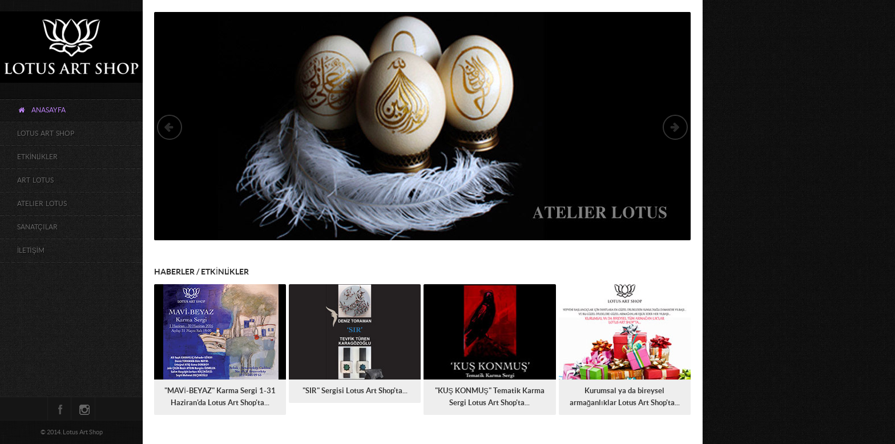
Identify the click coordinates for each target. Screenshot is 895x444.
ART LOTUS (35, 180)
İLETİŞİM (31, 250)
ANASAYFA (41, 110)
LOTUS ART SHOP (45, 133)
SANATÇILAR (37, 227)
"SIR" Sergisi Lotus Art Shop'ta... (355, 391)
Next (675, 127)
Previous (169, 127)
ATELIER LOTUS (42, 203)
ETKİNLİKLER (37, 157)
